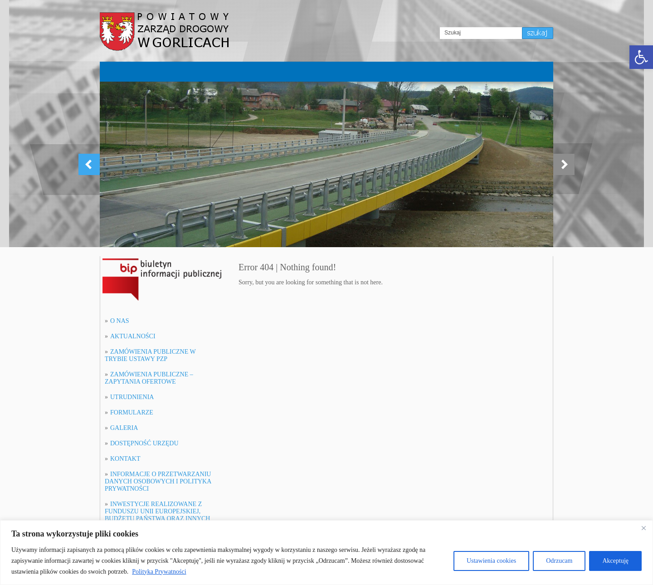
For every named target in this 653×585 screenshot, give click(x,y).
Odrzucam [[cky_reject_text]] (559, 560)
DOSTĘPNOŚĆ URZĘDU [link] (144, 443)
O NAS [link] (119, 320)
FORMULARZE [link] (131, 412)
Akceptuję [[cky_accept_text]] (615, 560)
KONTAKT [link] (125, 458)
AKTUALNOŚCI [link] (133, 336)
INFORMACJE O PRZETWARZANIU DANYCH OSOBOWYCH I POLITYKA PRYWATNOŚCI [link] (158, 481)
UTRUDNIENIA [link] (132, 397)
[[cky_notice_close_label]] (643, 527)
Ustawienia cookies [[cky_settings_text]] (491, 560)
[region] (326, 552)
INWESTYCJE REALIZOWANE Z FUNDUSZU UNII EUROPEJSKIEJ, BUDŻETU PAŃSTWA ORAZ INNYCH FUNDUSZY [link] (157, 515)
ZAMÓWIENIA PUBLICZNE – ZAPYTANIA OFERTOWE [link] (149, 378)
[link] (641, 57)
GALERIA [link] (124, 427)
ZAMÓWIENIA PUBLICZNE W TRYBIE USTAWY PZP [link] (150, 355)
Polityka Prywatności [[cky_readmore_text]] (159, 571)
